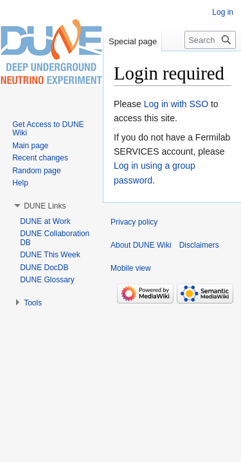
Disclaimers (199, 245)
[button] (45, 205)
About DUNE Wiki (141, 245)
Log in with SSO (176, 104)
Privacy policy (134, 222)
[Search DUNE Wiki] (210, 40)
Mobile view (131, 268)
